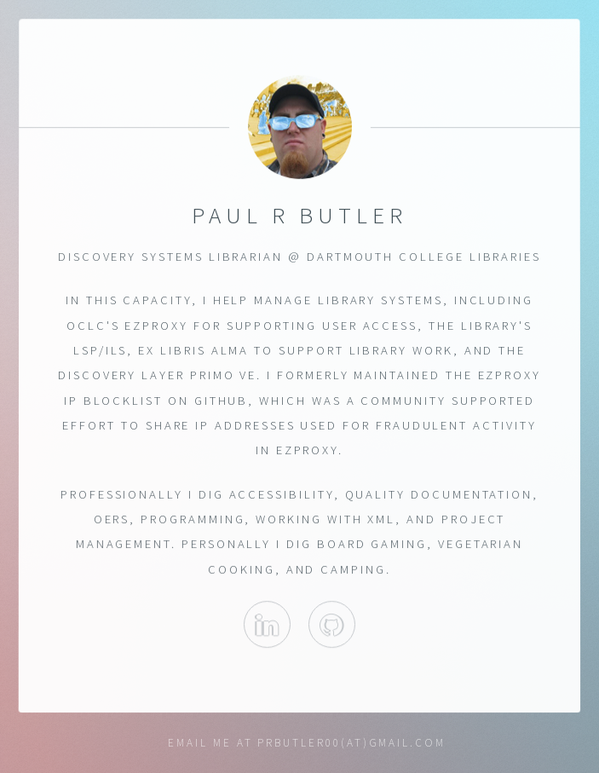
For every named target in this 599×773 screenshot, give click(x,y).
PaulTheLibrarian (331, 625)
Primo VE (223, 375)
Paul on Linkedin (267, 625)
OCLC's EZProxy (127, 325)
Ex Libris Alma (193, 350)
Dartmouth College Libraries (424, 256)
